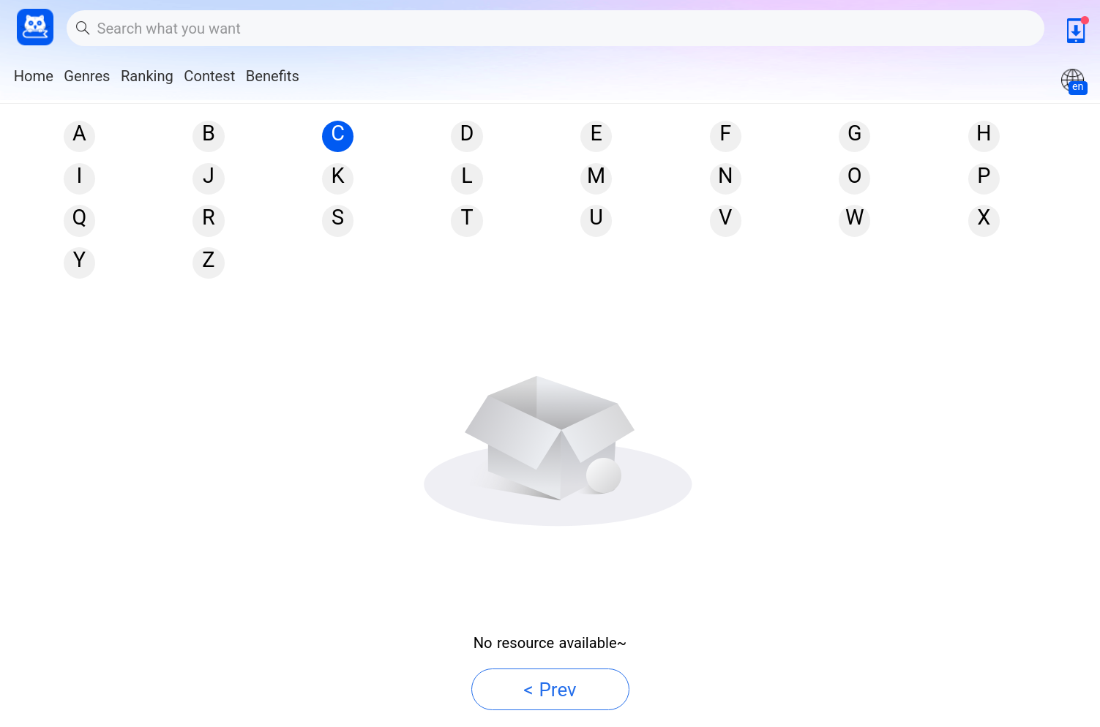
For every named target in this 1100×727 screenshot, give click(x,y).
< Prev (549, 690)
